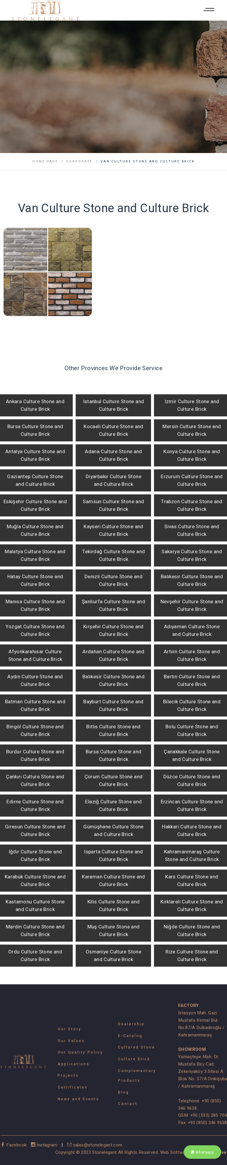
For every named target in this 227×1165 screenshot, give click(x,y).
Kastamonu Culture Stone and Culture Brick (35, 905)
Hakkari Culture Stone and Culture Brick (191, 830)
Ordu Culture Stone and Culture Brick (35, 955)
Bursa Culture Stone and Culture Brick (35, 430)
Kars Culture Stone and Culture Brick (191, 880)
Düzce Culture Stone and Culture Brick (192, 780)
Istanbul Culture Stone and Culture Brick (113, 405)
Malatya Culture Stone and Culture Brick (35, 555)
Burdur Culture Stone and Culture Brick (35, 755)
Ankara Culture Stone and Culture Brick (35, 405)
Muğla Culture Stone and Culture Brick (35, 530)
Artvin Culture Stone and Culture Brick (192, 655)
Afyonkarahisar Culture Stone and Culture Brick (35, 655)
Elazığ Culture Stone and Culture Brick (113, 805)
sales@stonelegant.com (94, 1145)
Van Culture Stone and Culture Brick (148, 161)
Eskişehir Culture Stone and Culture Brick (35, 505)
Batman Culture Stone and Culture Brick (35, 705)
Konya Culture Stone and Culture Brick (191, 455)
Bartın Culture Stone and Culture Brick (192, 680)
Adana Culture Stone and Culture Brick (113, 455)
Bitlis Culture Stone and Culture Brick (113, 730)
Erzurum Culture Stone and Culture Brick (192, 480)
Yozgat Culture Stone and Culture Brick (35, 630)
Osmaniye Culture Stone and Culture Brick (113, 955)
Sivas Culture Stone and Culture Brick (191, 530)
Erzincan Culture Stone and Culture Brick (192, 805)
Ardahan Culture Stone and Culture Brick (113, 655)
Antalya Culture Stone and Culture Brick (35, 455)
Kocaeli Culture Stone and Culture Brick (113, 430)
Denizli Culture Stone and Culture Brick (113, 580)
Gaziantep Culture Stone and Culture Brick (35, 480)
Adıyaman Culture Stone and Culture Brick (192, 630)
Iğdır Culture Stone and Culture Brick (35, 855)
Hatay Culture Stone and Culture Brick (35, 580)
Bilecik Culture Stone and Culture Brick (192, 705)
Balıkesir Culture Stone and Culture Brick (192, 580)
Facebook (14, 1145)
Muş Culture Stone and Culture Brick (113, 930)
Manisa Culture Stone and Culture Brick (35, 605)
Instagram (45, 1145)
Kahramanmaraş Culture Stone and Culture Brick (192, 855)
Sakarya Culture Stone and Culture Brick (191, 555)
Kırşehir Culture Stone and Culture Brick (113, 630)
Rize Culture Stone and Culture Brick (191, 955)
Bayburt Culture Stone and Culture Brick (113, 705)
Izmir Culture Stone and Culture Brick (192, 405)
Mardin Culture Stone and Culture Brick (35, 930)
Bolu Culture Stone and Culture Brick (191, 730)
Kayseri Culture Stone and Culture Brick (113, 530)
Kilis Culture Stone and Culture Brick (113, 905)
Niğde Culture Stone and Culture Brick (192, 930)
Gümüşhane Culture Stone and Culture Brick (113, 830)
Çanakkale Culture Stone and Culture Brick (192, 755)
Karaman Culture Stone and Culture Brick (113, 880)
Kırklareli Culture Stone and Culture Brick (191, 905)
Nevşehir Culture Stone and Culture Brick (191, 605)
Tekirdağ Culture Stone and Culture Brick (113, 555)
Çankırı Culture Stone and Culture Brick (35, 780)
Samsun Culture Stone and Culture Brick (113, 505)
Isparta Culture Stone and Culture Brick (113, 855)
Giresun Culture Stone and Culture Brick (35, 830)
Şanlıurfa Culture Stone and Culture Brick (113, 605)
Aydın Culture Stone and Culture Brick (35, 680)
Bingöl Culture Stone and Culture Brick (35, 730)
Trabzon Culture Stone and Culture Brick (191, 505)
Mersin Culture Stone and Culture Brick (192, 430)
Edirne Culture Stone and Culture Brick (35, 805)
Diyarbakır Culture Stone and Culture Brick (113, 480)
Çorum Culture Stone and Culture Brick (113, 780)
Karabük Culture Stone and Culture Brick (35, 880)
